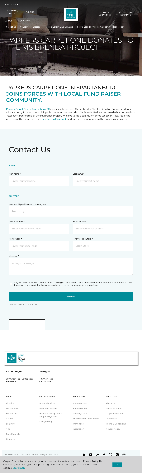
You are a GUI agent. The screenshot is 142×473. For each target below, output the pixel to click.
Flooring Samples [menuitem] (48, 408)
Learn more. (19, 468)
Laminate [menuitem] (11, 424)
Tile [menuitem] (8, 429)
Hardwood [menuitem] (11, 413)
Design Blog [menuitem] (45, 421)
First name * (15, 174)
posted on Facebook (55, 119)
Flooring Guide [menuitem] (80, 413)
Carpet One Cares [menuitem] (115, 413)
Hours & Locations (105, 13)
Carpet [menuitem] (9, 418)
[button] (96, 21)
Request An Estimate (125, 13)
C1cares (36, 27)
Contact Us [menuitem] (111, 418)
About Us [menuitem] (110, 403)
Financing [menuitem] (11, 439)
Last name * (78, 174)
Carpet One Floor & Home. (25, 454)
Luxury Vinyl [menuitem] (12, 408)
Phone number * (17, 222)
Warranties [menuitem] (78, 424)
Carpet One (12, 27)
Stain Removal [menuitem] (80, 403)
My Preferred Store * (82, 239)
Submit (71, 296)
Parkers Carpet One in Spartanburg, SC (28, 109)
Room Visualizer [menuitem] (47, 403)
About (25, 27)
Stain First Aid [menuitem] (80, 408)
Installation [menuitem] (78, 429)
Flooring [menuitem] (10, 403)
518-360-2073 (13, 381)
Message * (14, 256)
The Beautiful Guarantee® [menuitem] (86, 418)
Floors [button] (30, 12)
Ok (117, 464)
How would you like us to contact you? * (28, 204)
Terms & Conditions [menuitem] (116, 424)
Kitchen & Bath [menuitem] (12, 12)
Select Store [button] (12, 4)
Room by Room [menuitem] (113, 408)
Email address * (80, 222)
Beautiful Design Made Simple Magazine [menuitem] (50, 415)
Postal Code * (15, 239)
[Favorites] (99, 21)
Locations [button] (24, 21)
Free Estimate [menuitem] (13, 434)
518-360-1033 (45, 381)
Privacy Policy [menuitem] (113, 429)
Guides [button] (8, 21)
